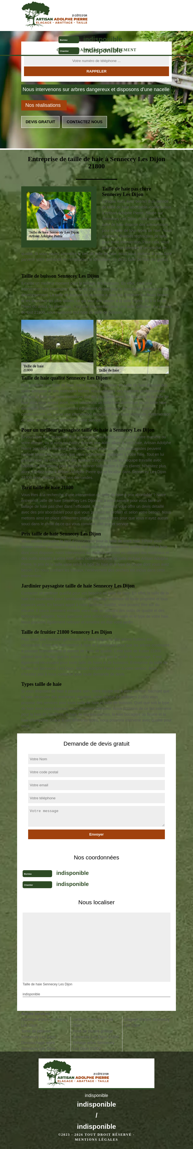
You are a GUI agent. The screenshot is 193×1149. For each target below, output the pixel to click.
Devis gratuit (40, 122)
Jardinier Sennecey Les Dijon (93, 1022)
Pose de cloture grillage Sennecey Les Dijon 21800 (96, 1034)
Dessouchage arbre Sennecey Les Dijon (38, 1045)
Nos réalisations (43, 105)
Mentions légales (96, 1140)
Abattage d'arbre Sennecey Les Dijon (44, 1022)
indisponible (102, 39)
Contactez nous (85, 122)
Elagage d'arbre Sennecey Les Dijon (147, 1022)
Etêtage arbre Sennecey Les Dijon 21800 (93, 1045)
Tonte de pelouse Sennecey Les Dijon (38, 1034)
